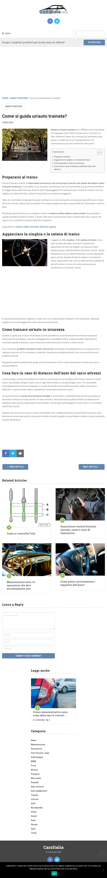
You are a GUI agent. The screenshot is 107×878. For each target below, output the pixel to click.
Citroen (34, 799)
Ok (54, 873)
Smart (34, 816)
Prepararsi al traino (62, 157)
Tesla (33, 833)
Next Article (91, 467)
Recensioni (36, 749)
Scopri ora (94, 42)
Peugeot (35, 774)
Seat (33, 820)
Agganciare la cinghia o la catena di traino (72, 160)
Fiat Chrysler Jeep (40, 753)
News (33, 740)
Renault (34, 782)
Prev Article (15, 467)
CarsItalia (53, 847)
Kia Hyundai (37, 807)
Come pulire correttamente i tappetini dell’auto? (77, 583)
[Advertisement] (53, 74)
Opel (33, 829)
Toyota (34, 795)
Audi (33, 803)
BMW (33, 761)
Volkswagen (37, 757)
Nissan (34, 770)
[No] (103, 870)
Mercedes (36, 778)
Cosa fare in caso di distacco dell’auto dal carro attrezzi (75, 167)
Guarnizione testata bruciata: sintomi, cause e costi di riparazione (78, 530)
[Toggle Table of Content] (98, 152)
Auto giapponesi (39, 791)
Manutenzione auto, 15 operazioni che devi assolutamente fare (21, 585)
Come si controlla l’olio (21, 533)
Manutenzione (13, 106)
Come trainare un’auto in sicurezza (69, 163)
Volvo (34, 812)
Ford (33, 765)
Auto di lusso (37, 786)
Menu (8, 33)
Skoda (34, 824)
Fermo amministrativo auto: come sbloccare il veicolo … (50, 713)
